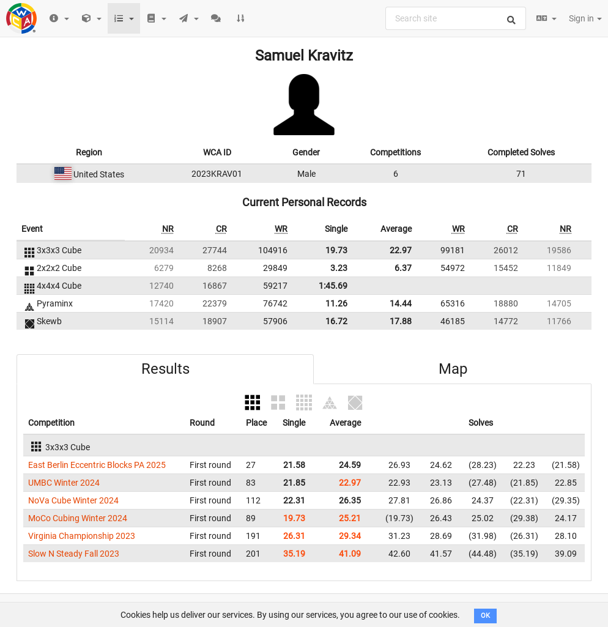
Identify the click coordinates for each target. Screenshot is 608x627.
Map (453, 368)
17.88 (401, 321)
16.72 (336, 321)
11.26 (336, 303)
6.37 (403, 268)
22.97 (401, 250)
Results (165, 368)
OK (485, 616)
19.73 (336, 250)
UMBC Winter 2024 (64, 483)
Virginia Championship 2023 (81, 536)
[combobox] (455, 18)
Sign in (585, 18)
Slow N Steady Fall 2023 (73, 553)
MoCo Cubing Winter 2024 (77, 518)
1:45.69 (333, 286)
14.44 (401, 303)
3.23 (338, 268)
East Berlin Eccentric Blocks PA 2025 (97, 465)
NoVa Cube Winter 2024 (73, 500)
